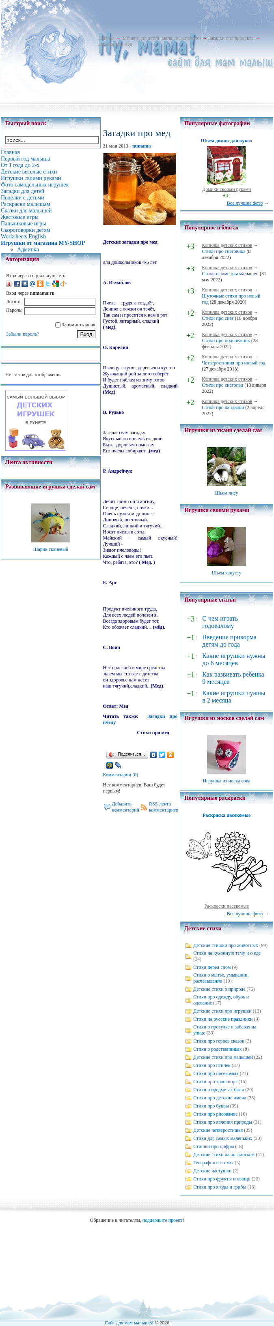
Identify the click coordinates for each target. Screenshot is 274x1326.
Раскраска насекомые (226, 815)
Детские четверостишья (218, 1130)
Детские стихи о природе (219, 989)
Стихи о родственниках (217, 1049)
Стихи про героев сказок (218, 1041)
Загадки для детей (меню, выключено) (161, 38)
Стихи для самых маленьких (222, 1138)
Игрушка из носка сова (226, 781)
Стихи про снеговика (223, 251)
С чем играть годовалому (220, 622)
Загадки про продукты (231, 38)
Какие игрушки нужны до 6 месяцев (233, 659)
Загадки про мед (115, 44)
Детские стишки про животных (225, 945)
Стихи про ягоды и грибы (219, 1187)
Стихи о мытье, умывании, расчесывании (220, 978)
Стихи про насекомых (216, 1073)
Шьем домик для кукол (226, 141)
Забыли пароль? (22, 334)
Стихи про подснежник (226, 340)
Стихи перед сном (212, 967)
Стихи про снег (217, 318)
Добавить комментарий (126, 807)
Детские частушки (212, 1171)
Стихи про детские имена (219, 1098)
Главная (106, 38)
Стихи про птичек (212, 1065)
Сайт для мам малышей (129, 1323)
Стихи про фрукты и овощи (221, 1179)
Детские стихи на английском (224, 1154)
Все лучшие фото (245, 203)
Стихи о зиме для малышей (230, 273)
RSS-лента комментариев (163, 807)
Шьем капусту (227, 573)
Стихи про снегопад (222, 385)
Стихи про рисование (215, 1114)
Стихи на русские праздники (222, 1019)
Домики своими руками (226, 189)
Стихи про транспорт (215, 1081)
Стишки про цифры (213, 1146)
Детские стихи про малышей (223, 1057)
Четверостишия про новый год (233, 363)
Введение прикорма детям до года (229, 641)
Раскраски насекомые (226, 906)
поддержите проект (162, 1220)
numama (141, 146)
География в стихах (213, 1162)
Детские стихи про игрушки (222, 1011)
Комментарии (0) (120, 775)
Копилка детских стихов (227, 245)
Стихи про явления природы (222, 1122)
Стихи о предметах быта (218, 1090)
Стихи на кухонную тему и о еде (227, 953)
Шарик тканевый (50, 549)
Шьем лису (226, 493)
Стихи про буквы (211, 1106)
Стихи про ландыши (223, 407)
